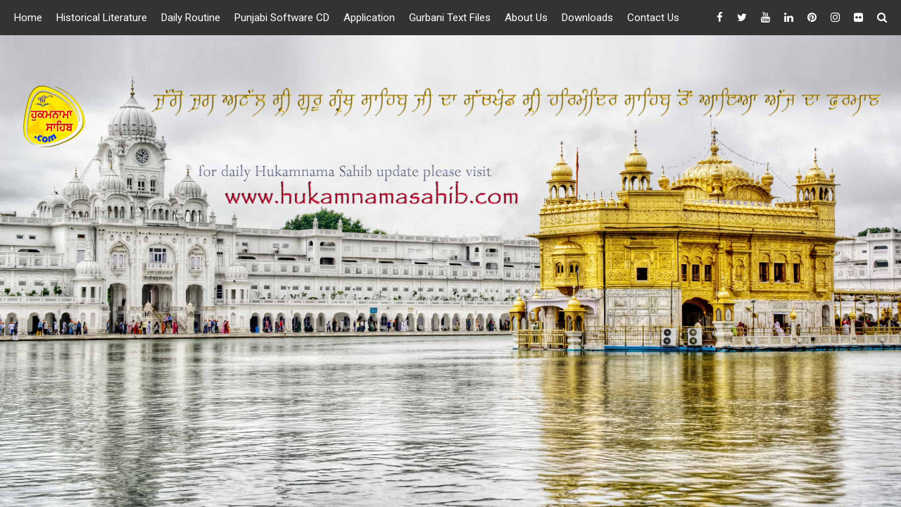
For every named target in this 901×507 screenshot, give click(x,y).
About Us (526, 17)
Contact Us (653, 17)
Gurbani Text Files (450, 17)
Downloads (587, 17)
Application (369, 17)
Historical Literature (101, 17)
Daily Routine (190, 17)
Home (28, 17)
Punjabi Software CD (281, 17)
